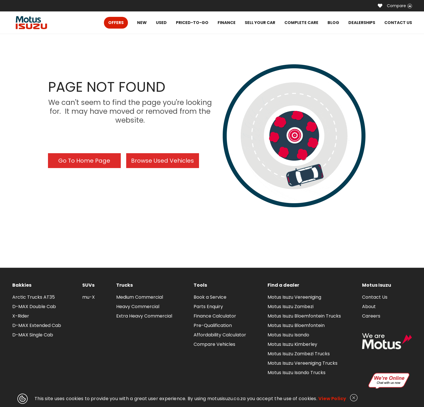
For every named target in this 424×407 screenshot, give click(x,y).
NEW (142, 22)
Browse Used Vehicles (162, 161)
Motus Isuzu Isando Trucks (296, 372)
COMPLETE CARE (301, 22)
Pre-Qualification (213, 325)
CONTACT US (398, 22)
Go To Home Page (84, 161)
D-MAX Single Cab (32, 335)
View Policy (332, 398)
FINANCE (227, 22)
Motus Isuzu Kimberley (292, 344)
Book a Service (210, 297)
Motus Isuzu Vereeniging (294, 297)
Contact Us (374, 297)
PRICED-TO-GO (192, 22)
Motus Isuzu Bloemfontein (296, 325)
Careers (371, 316)
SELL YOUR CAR (260, 22)
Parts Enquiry (208, 306)
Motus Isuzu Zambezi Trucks (299, 353)
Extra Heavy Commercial (144, 316)
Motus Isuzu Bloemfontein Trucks (304, 316)
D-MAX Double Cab (34, 306)
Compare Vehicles (214, 344)
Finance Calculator (215, 316)
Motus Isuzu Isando (288, 335)
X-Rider (20, 316)
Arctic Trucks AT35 (33, 297)
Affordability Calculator (220, 335)
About (369, 306)
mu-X (88, 297)
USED (161, 22)
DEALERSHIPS (361, 22)
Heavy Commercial (137, 306)
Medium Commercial (139, 297)
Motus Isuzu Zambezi (291, 306)
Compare (399, 6)
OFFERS (116, 22)
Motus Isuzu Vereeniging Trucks (302, 363)
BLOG (333, 22)
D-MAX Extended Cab (36, 325)
